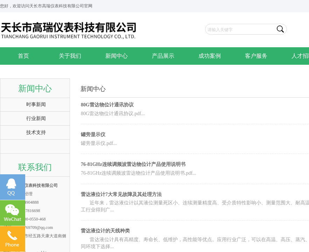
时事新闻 (36, 104)
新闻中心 (116, 56)
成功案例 (209, 56)
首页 (23, 56)
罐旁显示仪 (93, 134)
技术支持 (36, 132)
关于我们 (70, 56)
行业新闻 (36, 118)
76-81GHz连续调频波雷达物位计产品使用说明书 (133, 164)
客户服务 (256, 56)
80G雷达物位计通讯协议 (107, 104)
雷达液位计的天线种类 (105, 230)
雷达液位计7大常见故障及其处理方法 (121, 194)
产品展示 (163, 56)
